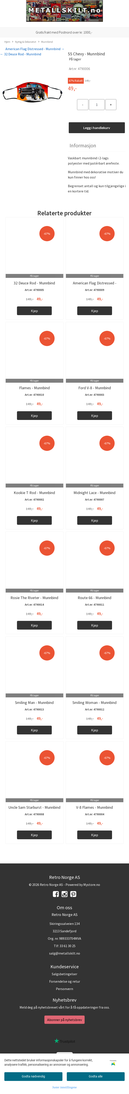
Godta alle (95, 1076)
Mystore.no (91, 884)
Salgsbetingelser (64, 974)
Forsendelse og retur (64, 981)
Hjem (7, 41)
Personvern (64, 989)
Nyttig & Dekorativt (24, 42)
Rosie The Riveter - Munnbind (34, 597)
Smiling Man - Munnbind (34, 702)
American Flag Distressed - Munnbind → (35, 49)
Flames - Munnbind (34, 387)
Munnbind (45, 42)
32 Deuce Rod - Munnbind (34, 282)
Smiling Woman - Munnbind (94, 702)
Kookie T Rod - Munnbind (34, 492)
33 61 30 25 (67, 946)
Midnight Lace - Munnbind (95, 492)
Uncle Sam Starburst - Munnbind (34, 807)
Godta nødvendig (33, 1076)
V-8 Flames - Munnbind (94, 807)
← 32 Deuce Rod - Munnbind (20, 54)
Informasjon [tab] (83, 145)
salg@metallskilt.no (64, 953)
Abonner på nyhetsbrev (64, 1020)
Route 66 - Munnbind (94, 597)
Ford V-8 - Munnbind (94, 387)
